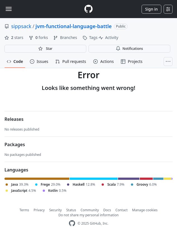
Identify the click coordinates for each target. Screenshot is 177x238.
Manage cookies (144, 210)
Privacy (39, 210)
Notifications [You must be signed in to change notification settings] (129, 48)
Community (89, 210)
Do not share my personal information (88, 215)
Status (71, 210)
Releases (13, 119)
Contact (122, 210)
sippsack (21, 26)
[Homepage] (88, 9)
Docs (107, 210)
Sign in (151, 9)
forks (39, 37)
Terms (24, 210)
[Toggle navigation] (8, 9)
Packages (14, 144)
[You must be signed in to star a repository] (45, 49)
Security (55, 210)
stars (14, 37)
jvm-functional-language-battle (73, 26)
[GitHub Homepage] (72, 223)
